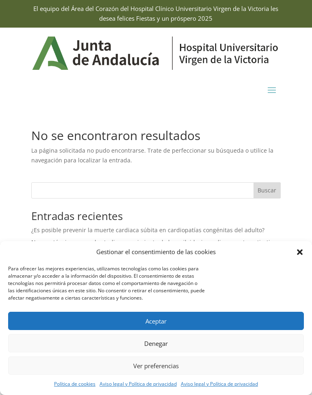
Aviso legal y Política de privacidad (138, 383)
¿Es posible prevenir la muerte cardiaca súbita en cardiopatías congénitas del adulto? (147, 230)
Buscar (267, 190)
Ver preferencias (156, 366)
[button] (300, 252)
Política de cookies (74, 383)
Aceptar (156, 321)
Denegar (156, 343)
